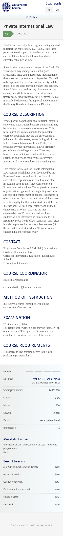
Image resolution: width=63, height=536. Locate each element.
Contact (48, 525)
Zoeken (33, 17)
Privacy (37, 525)
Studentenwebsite (20, 525)
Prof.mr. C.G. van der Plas (46, 379)
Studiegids (53, 3)
